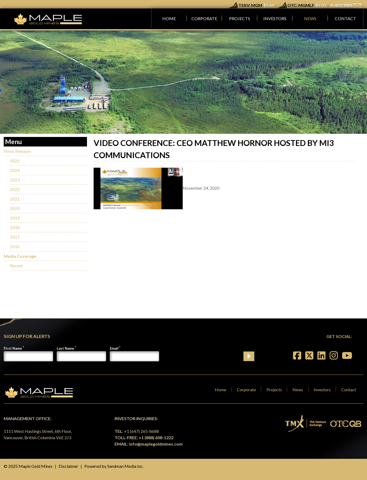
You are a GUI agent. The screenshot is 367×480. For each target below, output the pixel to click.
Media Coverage (20, 256)
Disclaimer (68, 466)
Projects (274, 389)
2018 (15, 227)
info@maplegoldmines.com (156, 443)
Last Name (65, 348)
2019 (15, 217)
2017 (15, 236)
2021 (15, 198)
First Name (13, 348)
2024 (15, 170)
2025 (15, 160)
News (297, 389)
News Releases (17, 151)
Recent (16, 265)
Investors (322, 389)
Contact (348, 389)
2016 (15, 246)
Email (114, 348)
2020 (15, 208)
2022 (15, 189)
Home (220, 389)
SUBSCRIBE (345, 5)
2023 (15, 179)
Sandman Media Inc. (125, 466)
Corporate (246, 389)
